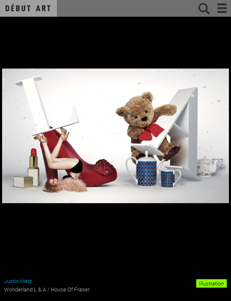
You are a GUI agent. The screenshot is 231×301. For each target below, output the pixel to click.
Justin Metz (18, 281)
